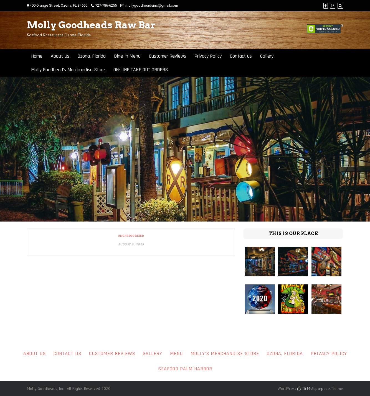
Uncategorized (131, 235)
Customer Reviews (167, 56)
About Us (60, 56)
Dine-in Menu (127, 56)
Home (36, 56)
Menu (176, 353)
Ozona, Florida (92, 56)
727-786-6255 (106, 5)
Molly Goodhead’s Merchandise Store (68, 69)
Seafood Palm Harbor (185, 369)
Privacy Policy (208, 56)
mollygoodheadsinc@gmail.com (151, 5)
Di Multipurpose (313, 388)
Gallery (266, 56)
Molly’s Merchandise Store (225, 353)
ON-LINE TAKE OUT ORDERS (140, 69)
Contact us (241, 56)
